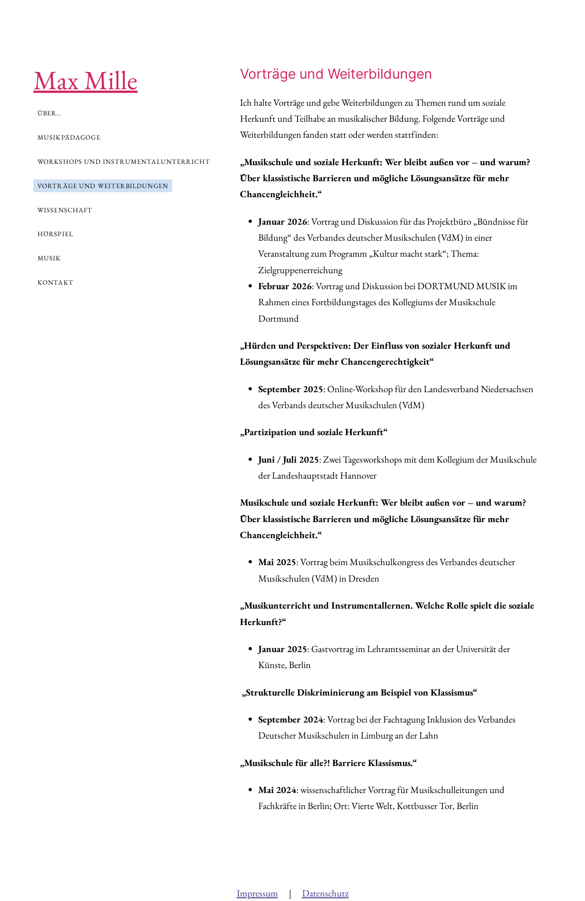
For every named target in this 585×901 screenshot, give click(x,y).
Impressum (257, 893)
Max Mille (85, 80)
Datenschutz (325, 893)
